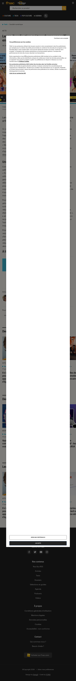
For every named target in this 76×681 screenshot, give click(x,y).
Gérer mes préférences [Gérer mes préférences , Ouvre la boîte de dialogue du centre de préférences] (38, 537)
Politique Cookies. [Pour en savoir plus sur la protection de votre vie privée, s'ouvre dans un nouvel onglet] (24, 61)
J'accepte (38, 543)
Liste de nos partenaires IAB (17, 73)
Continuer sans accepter (61, 38)
